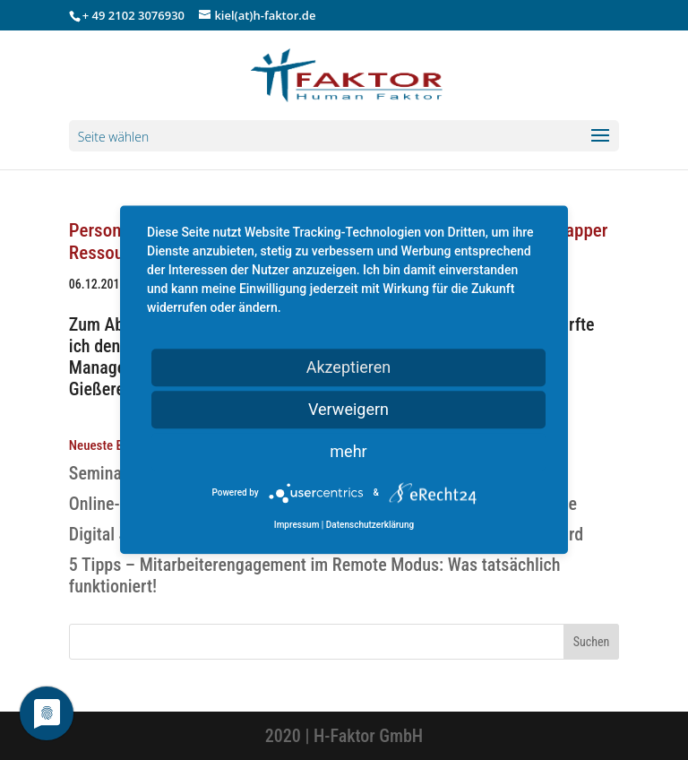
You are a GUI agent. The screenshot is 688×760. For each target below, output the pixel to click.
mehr (348, 451)
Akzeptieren (348, 367)
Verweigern (348, 409)
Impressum (297, 526)
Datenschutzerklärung (370, 526)
